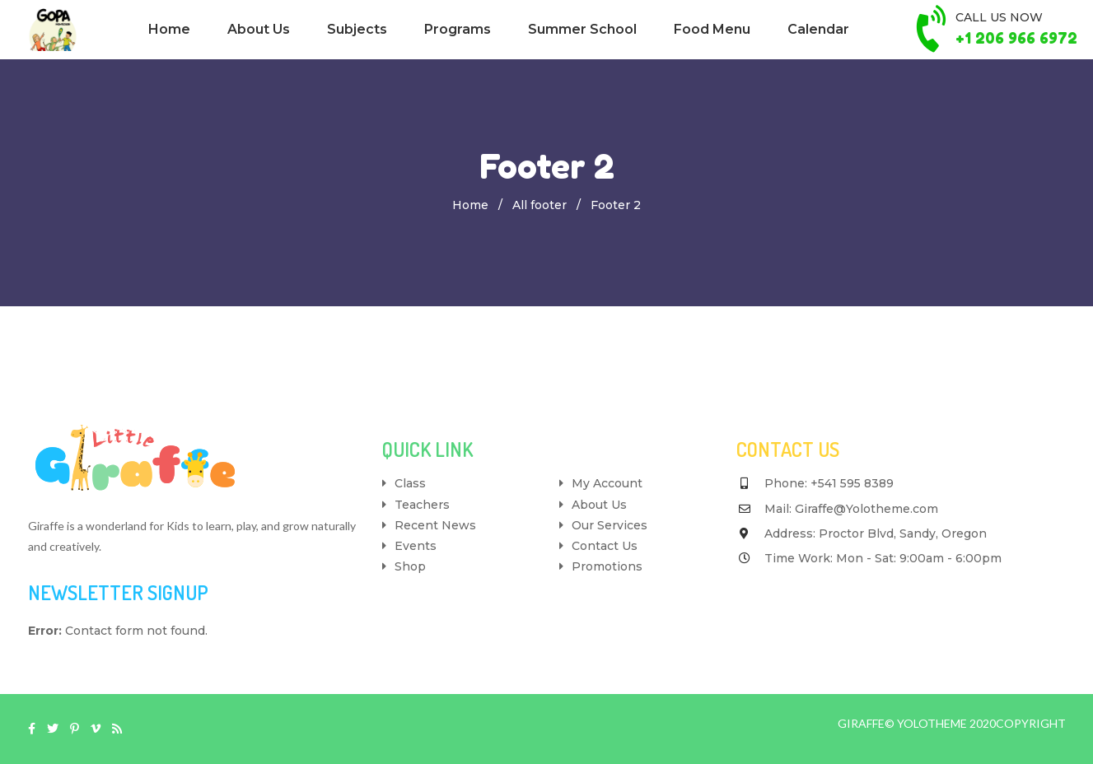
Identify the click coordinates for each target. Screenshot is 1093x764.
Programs (457, 29)
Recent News (435, 525)
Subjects (357, 29)
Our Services (609, 525)
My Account (607, 483)
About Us (258, 29)
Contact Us (605, 545)
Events (416, 545)
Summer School (582, 29)
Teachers (422, 504)
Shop (410, 566)
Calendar (818, 29)
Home (169, 29)
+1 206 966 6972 (1016, 38)
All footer (539, 205)
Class (410, 483)
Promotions (607, 566)
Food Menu (712, 29)
